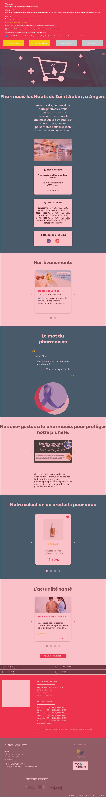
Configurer (92, 43)
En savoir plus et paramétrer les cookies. (16, 22)
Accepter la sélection (39, 43)
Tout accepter (13, 43)
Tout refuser (66, 43)
